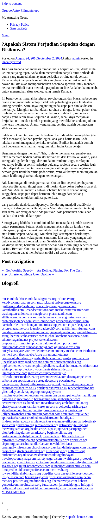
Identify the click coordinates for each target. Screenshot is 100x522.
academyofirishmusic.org (52, 440)
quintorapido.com (13, 347)
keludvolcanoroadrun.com (19, 302)
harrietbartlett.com (14, 324)
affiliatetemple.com (14, 317)
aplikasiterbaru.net (14, 417)
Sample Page (18, 28)
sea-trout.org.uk (12, 466)
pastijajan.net (59, 429)
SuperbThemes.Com (79, 516)
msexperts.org (52, 436)
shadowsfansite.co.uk (41, 455)
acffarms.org (76, 451)
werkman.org (48, 395)
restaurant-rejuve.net (75, 414)
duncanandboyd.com (39, 347)
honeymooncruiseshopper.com (47, 324)
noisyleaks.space (13, 350)
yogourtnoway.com (74, 317)
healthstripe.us (40, 429)
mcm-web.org (59, 469)
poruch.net (70, 343)
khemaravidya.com (64, 481)
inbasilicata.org (51, 403)
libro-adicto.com (73, 436)
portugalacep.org (47, 380)
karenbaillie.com (13, 310)
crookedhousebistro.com (43, 417)
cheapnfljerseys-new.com (77, 473)
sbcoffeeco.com (12, 410)
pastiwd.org (21, 481)
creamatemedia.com (53, 376)
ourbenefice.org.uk (14, 455)
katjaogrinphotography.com (43, 391)
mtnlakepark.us (41, 421)
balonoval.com (52, 343)
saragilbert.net (11, 336)
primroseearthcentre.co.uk (19, 388)
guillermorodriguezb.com (18, 306)
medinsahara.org (30, 484)
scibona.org (9, 380)
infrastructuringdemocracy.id (47, 373)
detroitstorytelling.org (73, 425)
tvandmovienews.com (16, 332)
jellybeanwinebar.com (16, 414)
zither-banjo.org (56, 451)
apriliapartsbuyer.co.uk (52, 388)
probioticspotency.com (17, 321)
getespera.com (66, 306)
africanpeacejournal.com (72, 321)
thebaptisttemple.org (15, 384)
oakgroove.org (47, 298)
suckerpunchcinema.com (44, 317)
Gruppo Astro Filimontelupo (20, 10)
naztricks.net (45, 302)
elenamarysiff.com (64, 421)
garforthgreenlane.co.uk (77, 384)
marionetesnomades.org (65, 362)
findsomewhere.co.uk (16, 421)
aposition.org (26, 380)
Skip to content (12, 3)
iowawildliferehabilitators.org (21, 473)
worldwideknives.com (39, 350)
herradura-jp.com (36, 477)
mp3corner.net (11, 365)
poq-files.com (51, 473)
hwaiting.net (71, 458)
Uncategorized (11, 62)
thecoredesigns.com (80, 488)
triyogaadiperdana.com (33, 362)
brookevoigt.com (55, 488)
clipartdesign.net (79, 324)
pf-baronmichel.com (36, 466)
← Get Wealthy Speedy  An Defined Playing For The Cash (42, 270)
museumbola (10, 298)
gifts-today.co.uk (13, 391)
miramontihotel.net (55, 354)
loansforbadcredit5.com (45, 328)
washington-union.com (17, 313)
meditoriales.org (40, 481)
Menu (5, 35)
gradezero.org (25, 425)
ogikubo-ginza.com (67, 347)
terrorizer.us (10, 440)
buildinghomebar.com (46, 414)
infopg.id (87, 484)
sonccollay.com (46, 306)
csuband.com (31, 403)
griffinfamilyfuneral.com (78, 328)
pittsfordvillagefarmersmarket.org (24, 432)
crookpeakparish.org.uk (71, 406)
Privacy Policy (19, 24)
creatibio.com (26, 462)
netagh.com (40, 313)
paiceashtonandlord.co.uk (32, 443)
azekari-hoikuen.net (69, 365)
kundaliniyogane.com (71, 447)
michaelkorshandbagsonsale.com (67, 336)
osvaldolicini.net (61, 443)
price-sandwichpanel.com (66, 477)
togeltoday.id (65, 455)
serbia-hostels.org (46, 425)
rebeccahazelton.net (81, 388)
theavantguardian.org (16, 429)
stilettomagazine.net (15, 339)
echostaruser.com (32, 336)
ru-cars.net (28, 365)
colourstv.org (66, 298)
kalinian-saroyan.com (41, 406)
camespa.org (26, 440)
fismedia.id (9, 399)
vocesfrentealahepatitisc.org (53, 369)
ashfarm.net (90, 365)
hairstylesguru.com (49, 458)
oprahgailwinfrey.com (16, 447)
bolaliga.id (67, 417)
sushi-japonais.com (69, 410)
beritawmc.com (12, 403)
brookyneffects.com (36, 469)
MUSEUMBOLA (13, 492)
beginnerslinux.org (59, 432)
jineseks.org (10, 362)
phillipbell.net (45, 365)
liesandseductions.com (39, 310)
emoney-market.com (68, 350)
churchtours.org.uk (44, 447)
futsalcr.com (50, 484)
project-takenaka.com (43, 339)
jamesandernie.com (14, 373)
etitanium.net (40, 332)
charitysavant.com (14, 406)
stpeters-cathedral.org (31, 451)
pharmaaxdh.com (60, 313)
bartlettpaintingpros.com (39, 410)
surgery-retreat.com (76, 358)
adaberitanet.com (68, 399)
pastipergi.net (78, 429)
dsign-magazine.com (15, 328)
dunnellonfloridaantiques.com (71, 466)
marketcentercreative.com (72, 310)
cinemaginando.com (63, 332)
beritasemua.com (45, 399)
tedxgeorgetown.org (68, 302)
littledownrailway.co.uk (45, 384)
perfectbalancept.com (48, 358)
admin (76, 58)
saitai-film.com (87, 332)
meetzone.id (25, 399)
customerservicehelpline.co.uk (22, 436)
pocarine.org (67, 380)
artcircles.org (78, 440)
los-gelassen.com (13, 477)
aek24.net (36, 488)
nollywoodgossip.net (15, 488)
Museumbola (28, 298)
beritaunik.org (86, 395)
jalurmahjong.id (69, 484)
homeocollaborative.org (17, 358)
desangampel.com (79, 376)
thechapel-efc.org (30, 354)
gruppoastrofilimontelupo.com (22, 343)
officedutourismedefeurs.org (20, 376)
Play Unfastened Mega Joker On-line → (28, 274)
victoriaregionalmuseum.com (55, 462)
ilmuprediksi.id (12, 469)
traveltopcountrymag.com (19, 458)
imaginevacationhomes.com (20, 395)
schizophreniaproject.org (18, 369)
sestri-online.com (43, 321)
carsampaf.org (67, 395)
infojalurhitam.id (86, 462)
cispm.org (8, 443)
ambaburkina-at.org (75, 403)
